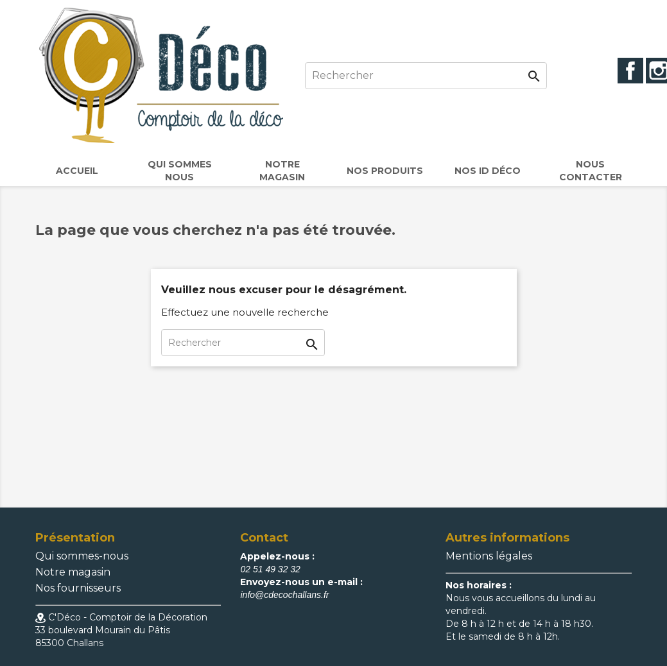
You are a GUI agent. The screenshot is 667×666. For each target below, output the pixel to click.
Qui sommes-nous (81, 556)
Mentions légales (489, 556)
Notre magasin (72, 572)
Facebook (630, 70)
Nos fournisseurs (78, 588)
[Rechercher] (426, 75)
